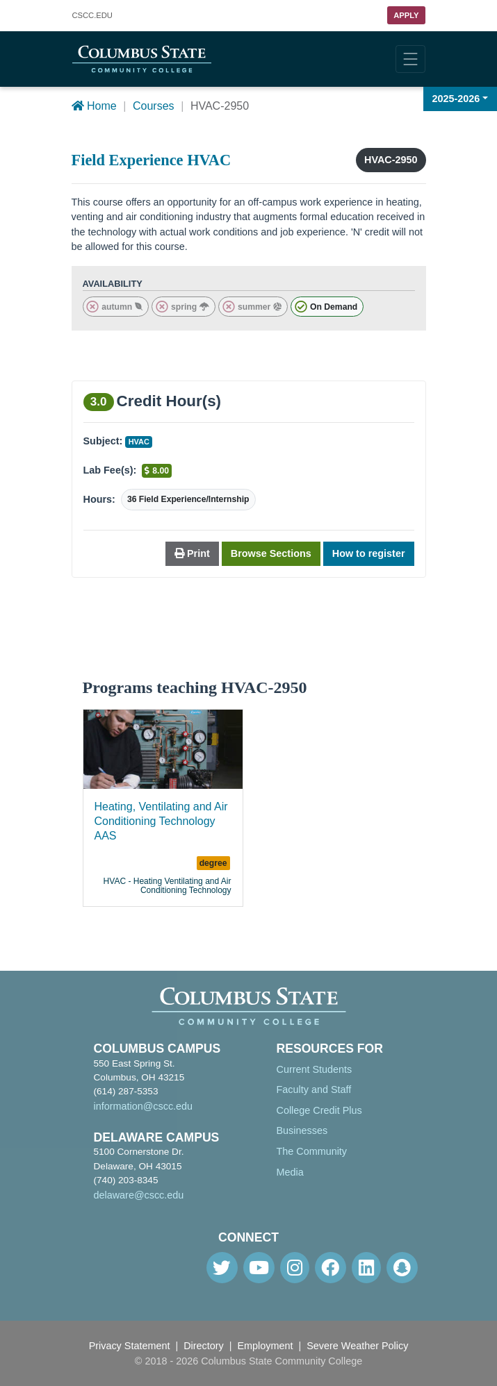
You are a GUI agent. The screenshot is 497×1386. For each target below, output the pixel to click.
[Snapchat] (402, 1267)
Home (94, 106)
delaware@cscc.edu (139, 1195)
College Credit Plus (319, 1110)
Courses (153, 106)
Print (192, 553)
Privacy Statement (129, 1345)
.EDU (92, 16)
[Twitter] (222, 1267)
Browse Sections (271, 553)
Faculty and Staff (314, 1089)
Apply (405, 15)
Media (290, 1172)
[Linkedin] (366, 1267)
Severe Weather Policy (357, 1345)
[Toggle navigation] (410, 59)
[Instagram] (294, 1267)
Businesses (302, 1130)
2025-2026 (456, 98)
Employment (265, 1345)
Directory (204, 1345)
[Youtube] (259, 1267)
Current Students (314, 1069)
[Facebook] (330, 1267)
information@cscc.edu (143, 1106)
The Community (312, 1151)
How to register (368, 553)
